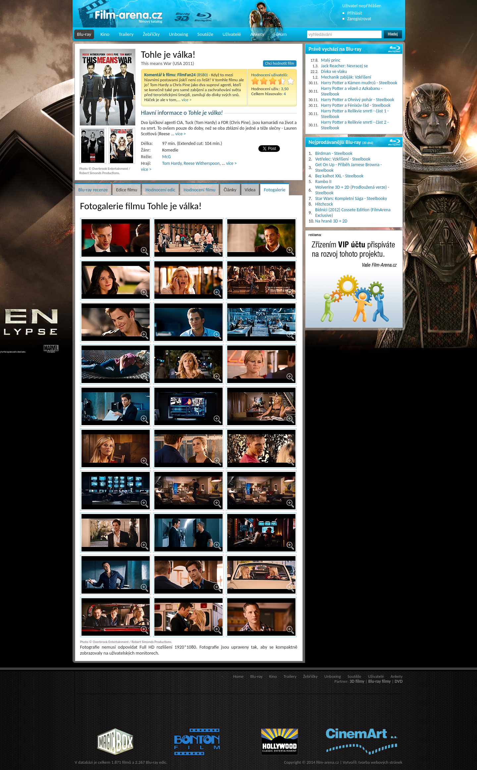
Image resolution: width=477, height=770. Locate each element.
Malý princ (331, 60)
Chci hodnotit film (279, 63)
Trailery (126, 34)
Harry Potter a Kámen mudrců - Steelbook (359, 83)
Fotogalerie (274, 190)
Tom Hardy (172, 163)
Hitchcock (324, 204)
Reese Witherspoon (202, 163)
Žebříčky (151, 34)
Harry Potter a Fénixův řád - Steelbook (356, 105)
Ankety (257, 34)
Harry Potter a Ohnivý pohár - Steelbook (357, 99)
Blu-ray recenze (93, 190)
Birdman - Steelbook (333, 153)
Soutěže (205, 34)
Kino (104, 34)
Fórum (280, 34)
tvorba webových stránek (380, 762)
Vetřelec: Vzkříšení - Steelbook (343, 159)
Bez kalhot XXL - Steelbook (339, 176)
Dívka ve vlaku (334, 71)
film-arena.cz (327, 762)
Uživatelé (232, 34)
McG (166, 157)
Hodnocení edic (160, 190)
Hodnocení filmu (199, 190)
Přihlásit (354, 13)
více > (186, 99)
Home (238, 676)
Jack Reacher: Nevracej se (344, 66)
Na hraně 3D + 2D (331, 221)
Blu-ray (84, 34)
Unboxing (178, 34)
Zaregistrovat (359, 19)
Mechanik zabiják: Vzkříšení (346, 77)
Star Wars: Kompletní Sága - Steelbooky (351, 198)
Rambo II (323, 181)
